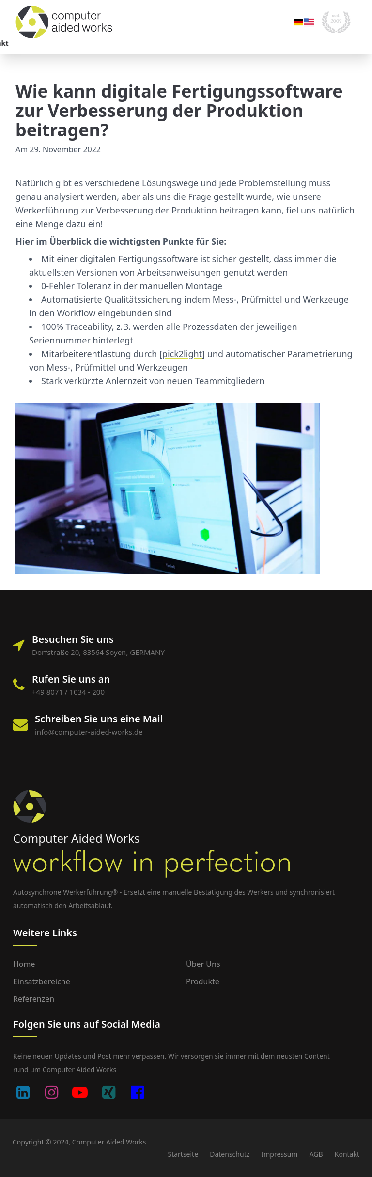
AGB (316, 1154)
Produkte (202, 981)
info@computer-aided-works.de (89, 731)
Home (24, 964)
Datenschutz (229, 1154)
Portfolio (103, 43)
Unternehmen (149, 43)
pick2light (182, 354)
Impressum (279, 1154)
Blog (188, 43)
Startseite (183, 1154)
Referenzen (33, 999)
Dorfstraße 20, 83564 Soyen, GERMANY (98, 652)
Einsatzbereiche (53, 43)
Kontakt (209, 43)
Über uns (203, 964)
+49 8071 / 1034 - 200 (68, 692)
